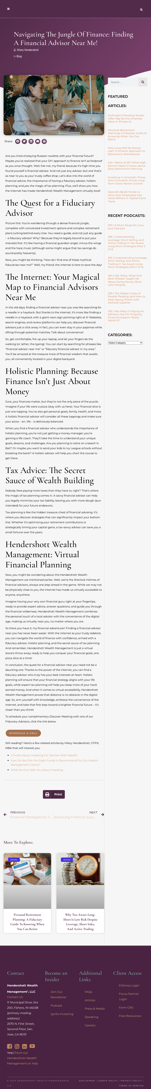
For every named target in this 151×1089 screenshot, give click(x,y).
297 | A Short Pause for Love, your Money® (126, 227)
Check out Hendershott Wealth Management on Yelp (22, 1058)
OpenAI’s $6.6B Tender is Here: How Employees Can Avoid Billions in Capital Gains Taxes (127, 196)
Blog (19, 56)
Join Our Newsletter (58, 994)
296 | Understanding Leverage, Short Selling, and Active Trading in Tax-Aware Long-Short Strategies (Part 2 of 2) (126, 243)
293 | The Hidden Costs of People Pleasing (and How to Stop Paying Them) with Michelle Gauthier (126, 298)
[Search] (142, 82)
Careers (90, 1025)
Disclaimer (87, 1081)
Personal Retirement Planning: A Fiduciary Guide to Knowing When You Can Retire (127, 135)
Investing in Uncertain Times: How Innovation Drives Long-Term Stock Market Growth (127, 180)
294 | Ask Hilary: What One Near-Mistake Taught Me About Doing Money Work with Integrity (125, 280)
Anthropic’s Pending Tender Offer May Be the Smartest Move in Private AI (126, 118)
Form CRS (126, 1007)
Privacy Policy (131, 1081)
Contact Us (15, 997)
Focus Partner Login (129, 996)
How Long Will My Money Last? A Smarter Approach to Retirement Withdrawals (126, 151)
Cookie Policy (108, 1081)
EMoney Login (129, 985)
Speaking (91, 1017)
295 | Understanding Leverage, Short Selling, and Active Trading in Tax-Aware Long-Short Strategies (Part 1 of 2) (127, 262)
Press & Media (95, 1008)
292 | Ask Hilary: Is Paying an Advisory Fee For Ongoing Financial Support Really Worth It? (126, 316)
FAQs (88, 992)
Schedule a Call (23, 733)
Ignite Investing (62, 1014)
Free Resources (130, 1016)
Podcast (56, 1005)
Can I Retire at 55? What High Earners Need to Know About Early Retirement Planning (127, 165)
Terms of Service (131, 1086)
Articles (90, 1000)
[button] (17, 141)
